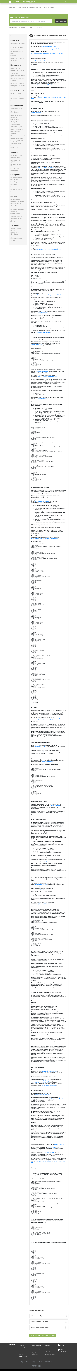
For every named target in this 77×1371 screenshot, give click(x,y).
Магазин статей (36, 1350)
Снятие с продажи (16, 96)
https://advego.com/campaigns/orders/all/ (48, 719)
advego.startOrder (40, 746)
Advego (23, 1)
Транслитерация (15, 143)
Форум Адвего (15, 124)
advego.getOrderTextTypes (43, 332)
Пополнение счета (16, 155)
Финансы (13, 55)
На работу (13, 182)
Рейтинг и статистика (17, 78)
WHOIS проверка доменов (15, 132)
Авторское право (15, 218)
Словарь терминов (16, 216)
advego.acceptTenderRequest (43, 1081)
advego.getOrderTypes (42, 312)
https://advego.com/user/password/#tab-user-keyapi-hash (47, 53)
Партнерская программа (14, 146)
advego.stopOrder (40, 752)
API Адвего (39, 27)
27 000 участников (63, 1346)
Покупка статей (15, 101)
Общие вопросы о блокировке (16, 178)
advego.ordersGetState (48, 761)
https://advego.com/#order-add (45, 167)
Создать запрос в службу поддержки (43, 1335)
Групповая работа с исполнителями (16, 48)
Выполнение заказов (17, 71)
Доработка (14, 73)
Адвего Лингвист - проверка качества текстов (16, 238)
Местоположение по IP (17, 136)
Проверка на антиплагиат (14, 111)
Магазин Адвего (17, 90)
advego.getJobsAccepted (42, 1094)
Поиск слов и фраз (16, 129)
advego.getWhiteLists (41, 884)
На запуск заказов (16, 192)
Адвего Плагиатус (16, 108)
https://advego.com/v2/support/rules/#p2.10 (48, 295)
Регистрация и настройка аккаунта (17, 200)
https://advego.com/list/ (43, 903)
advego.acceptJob (59, 1144)
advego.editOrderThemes (42, 501)
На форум (13, 184)
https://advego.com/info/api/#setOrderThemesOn (44, 538)
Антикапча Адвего (16, 127)
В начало (13, 36)
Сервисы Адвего (17, 105)
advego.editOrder (55, 805)
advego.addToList (40, 890)
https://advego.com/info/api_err (45, 85)
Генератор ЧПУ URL (16, 141)
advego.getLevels (46, 861)
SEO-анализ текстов (16, 115)
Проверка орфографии (14, 118)
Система (31, 27)
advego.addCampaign (42, 371)
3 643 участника (63, 1350)
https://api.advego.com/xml (51, 49)
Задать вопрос (61, 21)
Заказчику (14, 40)
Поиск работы (15, 68)
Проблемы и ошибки (17, 58)
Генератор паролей (16, 138)
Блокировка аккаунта (17, 86)
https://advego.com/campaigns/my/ (47, 376)
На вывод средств (16, 189)
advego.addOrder (36, 112)
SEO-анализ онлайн (50, 1354)
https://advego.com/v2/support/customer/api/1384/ (48, 60)
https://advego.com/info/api (49, 46)
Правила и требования (17, 76)
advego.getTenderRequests (49, 1071)
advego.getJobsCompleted (57, 1099)
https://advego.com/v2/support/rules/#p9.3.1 (48, 249)
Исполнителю (15, 65)
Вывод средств (15, 158)
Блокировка (15, 175)
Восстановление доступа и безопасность (15, 205)
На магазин (14, 187)
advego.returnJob (53, 1147)
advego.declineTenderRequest (40, 1082)
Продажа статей (15, 93)
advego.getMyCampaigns (38, 344)
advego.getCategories (42, 398)
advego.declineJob (49, 1152)
